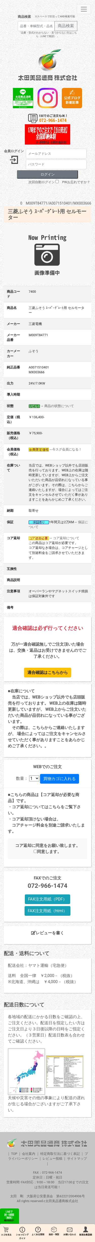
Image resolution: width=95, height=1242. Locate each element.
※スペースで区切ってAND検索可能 (55, 16)
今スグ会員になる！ (67, 449)
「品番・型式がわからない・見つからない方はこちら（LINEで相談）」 (47, 34)
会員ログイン (14, 151)
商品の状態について (59, 406)
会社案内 (28, 1154)
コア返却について (66, 538)
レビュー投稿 (52, 1158)
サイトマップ (77, 1158)
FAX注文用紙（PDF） (47, 899)
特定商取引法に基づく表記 (60, 1154)
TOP (14, 1154)
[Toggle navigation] (84, 9)
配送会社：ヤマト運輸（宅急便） (38, 965)
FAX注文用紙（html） (47, 910)
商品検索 (24, 17)
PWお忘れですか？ (76, 182)
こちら (54, 806)
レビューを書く (47, 932)
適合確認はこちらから (47, 672)
